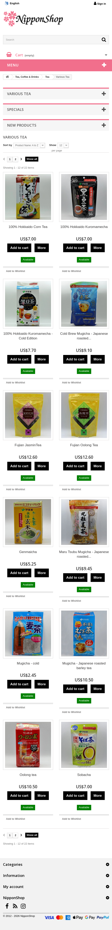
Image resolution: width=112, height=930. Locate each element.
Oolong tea (28, 775)
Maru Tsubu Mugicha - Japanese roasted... (84, 554)
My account (13, 886)
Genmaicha (28, 552)
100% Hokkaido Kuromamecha (84, 227)
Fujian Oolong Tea (84, 445)
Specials (15, 109)
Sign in (100, 3)
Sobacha (84, 775)
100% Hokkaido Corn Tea (28, 227)
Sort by (7, 145)
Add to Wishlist (15, 271)
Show (52, 145)
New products (21, 125)
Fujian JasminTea (28, 445)
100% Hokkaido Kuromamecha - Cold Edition (28, 336)
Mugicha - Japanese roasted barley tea (84, 665)
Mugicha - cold (28, 663)
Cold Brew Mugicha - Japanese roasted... (84, 336)
